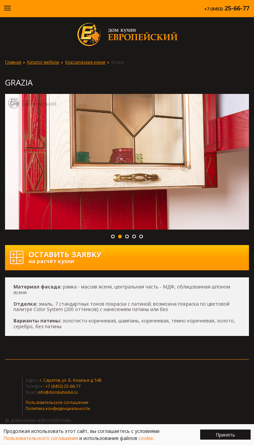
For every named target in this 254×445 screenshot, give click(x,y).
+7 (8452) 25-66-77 (63, 386)
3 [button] (127, 236)
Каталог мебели (43, 62)
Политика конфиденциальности (58, 408)
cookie (146, 438)
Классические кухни (85, 62)
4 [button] (134, 236)
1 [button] (113, 236)
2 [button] (120, 236)
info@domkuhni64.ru (58, 392)
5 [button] (141, 236)
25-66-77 (226, 8)
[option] (127, 162)
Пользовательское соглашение (57, 402)
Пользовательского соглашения (40, 438)
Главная (13, 62)
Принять (225, 435)
